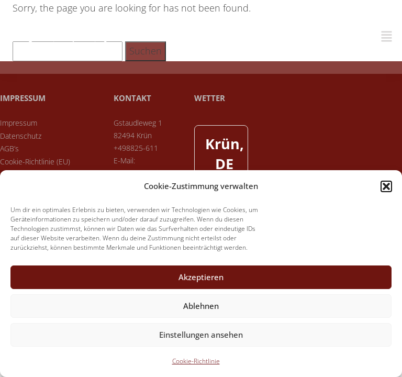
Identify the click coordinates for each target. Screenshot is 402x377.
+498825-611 (136, 148)
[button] (386, 186)
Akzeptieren (201, 277)
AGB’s (9, 148)
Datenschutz (20, 136)
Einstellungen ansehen (201, 334)
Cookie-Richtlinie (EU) (35, 162)
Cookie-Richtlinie (196, 361)
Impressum (18, 123)
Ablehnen (201, 306)
